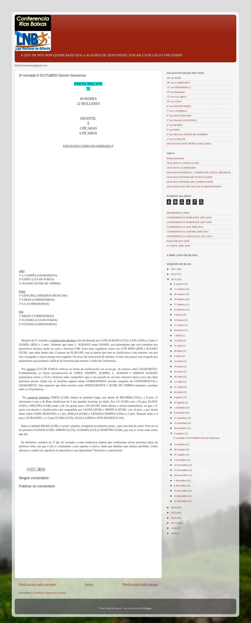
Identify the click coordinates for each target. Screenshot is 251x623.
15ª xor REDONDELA (179, 87)
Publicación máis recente (37, 584)
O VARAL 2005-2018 (178, 245)
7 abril (177, 335)
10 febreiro (180, 299)
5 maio (178, 356)
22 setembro (181, 423)
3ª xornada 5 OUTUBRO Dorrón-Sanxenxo (196, 437)
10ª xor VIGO (174, 101)
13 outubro (180, 444)
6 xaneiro (179, 283)
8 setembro (180, 412)
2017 (174, 522)
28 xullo (178, 392)
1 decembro (180, 480)
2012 (174, 274)
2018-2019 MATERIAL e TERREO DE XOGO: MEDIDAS (199, 172)
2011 (174, 269)
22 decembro (181, 495)
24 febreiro (180, 309)
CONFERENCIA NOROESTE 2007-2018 (189, 222)
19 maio (178, 366)
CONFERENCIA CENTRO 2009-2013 (187, 231)
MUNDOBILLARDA (178, 212)
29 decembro (181, 501)
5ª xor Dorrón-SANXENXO (182, 120)
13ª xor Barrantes (176, 92)
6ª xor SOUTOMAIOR (179, 115)
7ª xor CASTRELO (177, 110)
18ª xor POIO (174, 77)
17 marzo (179, 325)
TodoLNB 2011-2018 (178, 240)
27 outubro (180, 454)
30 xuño (178, 376)
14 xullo (178, 381)
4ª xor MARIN (174, 124)
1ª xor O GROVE (176, 139)
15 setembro (181, 417)
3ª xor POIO (173, 129)
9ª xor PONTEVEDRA (179, 106)
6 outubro (179, 433)
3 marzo (178, 314)
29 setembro (181, 428)
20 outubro (180, 449)
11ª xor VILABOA (177, 96)
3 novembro (180, 459)
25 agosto (179, 402)
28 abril (178, 350)
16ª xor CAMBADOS (178, 82)
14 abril (178, 340)
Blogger (147, 608)
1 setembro (180, 407)
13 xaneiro (180, 288)
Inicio (89, 584)
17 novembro (181, 470)
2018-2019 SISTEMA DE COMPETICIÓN (190, 181)
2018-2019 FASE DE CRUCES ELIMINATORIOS (194, 186)
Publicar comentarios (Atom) (50, 592)
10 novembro (181, 464)
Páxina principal (175, 158)
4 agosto (179, 397)
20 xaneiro (180, 294)
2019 (174, 533)
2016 (174, 517)
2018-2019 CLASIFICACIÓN (183, 162)
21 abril (178, 345)
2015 (174, 512)
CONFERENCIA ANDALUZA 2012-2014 (189, 236)
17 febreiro (180, 304)
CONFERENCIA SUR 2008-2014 (185, 226)
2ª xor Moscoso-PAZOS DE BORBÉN (187, 134)
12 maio (178, 361)
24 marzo (179, 330)
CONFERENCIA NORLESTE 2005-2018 (189, 217)
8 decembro (180, 485)
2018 (174, 528)
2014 (174, 507)
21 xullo (178, 386)
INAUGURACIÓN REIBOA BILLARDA (189, 143)
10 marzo (179, 319)
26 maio (178, 371)
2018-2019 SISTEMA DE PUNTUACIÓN (189, 177)
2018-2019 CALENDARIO (181, 167)
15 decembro (181, 490)
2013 (174, 279)
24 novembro (181, 475)
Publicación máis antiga (140, 584)
